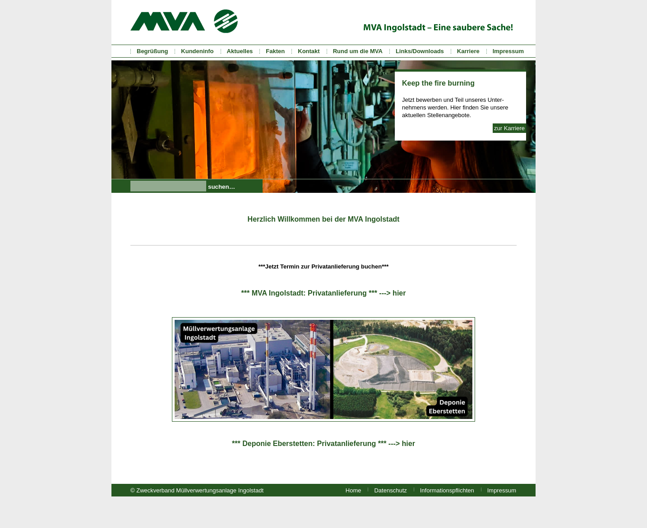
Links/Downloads (420, 51)
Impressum (508, 51)
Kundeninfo (197, 51)
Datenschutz (390, 490)
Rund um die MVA (358, 51)
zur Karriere (509, 128)
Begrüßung (152, 51)
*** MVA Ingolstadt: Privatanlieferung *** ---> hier (323, 293)
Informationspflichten (447, 490)
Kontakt (308, 51)
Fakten (275, 51)
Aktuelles (240, 51)
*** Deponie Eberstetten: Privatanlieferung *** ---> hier (323, 443)
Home (353, 490)
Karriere (468, 51)
